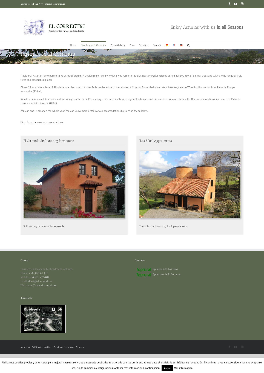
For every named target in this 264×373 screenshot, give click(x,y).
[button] (188, 45)
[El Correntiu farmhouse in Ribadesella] (74, 152)
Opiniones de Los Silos (165, 269)
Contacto (80, 347)
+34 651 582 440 (39, 277)
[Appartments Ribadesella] (189, 152)
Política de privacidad (41, 347)
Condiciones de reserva (64, 347)
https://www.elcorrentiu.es (41, 285)
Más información (183, 368)
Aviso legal (26, 347)
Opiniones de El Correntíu (167, 274)
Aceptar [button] (167, 368)
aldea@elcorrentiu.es (55, 3)
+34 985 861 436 (38, 273)
